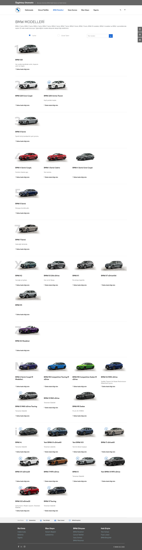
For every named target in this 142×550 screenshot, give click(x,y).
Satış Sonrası (72, 10)
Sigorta (96, 10)
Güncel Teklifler (43, 10)
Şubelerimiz (48, 535)
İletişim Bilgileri (49, 532)
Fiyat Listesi (104, 535)
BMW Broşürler (105, 537)
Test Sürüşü (104, 532)
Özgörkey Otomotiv (24, 2)
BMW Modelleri (58, 10)
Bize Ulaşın (85, 10)
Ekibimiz (20, 535)
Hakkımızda (29, 10)
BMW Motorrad (78, 540)
